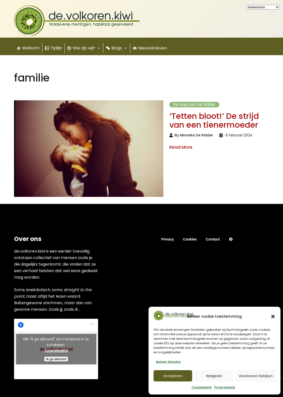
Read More (180, 147)
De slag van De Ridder (194, 104)
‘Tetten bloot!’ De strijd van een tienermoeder (214, 120)
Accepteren (172, 376)
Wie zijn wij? (87, 48)
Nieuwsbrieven (152, 48)
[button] (272, 316)
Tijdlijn (56, 48)
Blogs (119, 48)
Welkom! (31, 48)
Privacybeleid (224, 387)
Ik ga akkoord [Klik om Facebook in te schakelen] (56, 359)
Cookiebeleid (201, 387)
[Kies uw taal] (263, 7)
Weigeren (214, 376)
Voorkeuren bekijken (256, 376)
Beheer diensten (168, 362)
